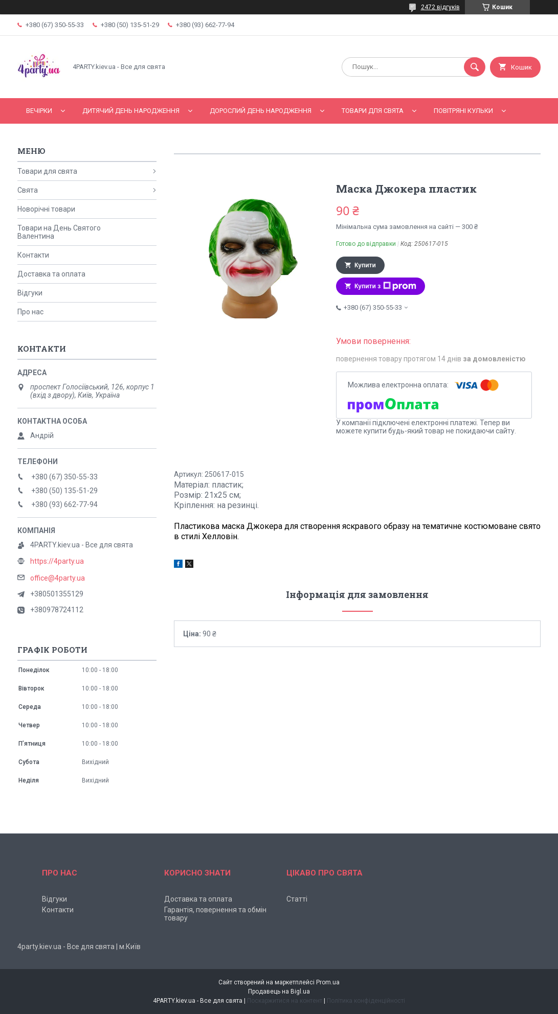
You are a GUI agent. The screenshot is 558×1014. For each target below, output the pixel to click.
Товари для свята (373, 110)
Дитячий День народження (131, 110)
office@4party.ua (57, 578)
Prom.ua (328, 982)
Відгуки (29, 293)
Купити (365, 265)
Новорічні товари (46, 209)
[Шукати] (474, 67)
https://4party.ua (57, 561)
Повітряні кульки (463, 110)
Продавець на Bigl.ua (279, 991)
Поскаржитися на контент (284, 1000)
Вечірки (39, 110)
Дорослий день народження (260, 110)
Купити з (385, 286)
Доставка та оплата (51, 274)
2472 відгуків (440, 7)
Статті (296, 899)
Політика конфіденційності (366, 1000)
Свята (27, 190)
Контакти (33, 255)
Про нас (30, 312)
